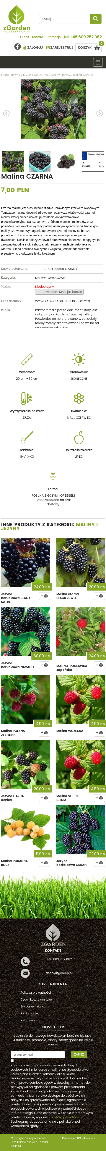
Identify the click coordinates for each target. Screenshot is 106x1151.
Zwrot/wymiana (32, 1006)
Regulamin (29, 1020)
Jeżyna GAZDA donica (12, 798)
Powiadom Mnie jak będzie (59, 291)
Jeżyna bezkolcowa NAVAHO (17, 665)
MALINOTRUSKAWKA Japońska (71, 667)
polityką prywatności (66, 1117)
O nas (24, 37)
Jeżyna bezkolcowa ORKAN (71, 863)
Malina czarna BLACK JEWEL (67, 596)
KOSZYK (90, 46)
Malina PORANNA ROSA (14, 863)
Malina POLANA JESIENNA (13, 732)
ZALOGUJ (35, 47)
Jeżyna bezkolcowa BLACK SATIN (15, 598)
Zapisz (79, 1054)
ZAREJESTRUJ (61, 47)
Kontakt (37, 37)
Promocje (54, 37)
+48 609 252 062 (86, 37)
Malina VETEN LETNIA (67, 798)
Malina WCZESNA (69, 730)
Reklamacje (29, 1013)
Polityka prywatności (36, 992)
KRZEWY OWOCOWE (50, 277)
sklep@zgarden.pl (59, 973)
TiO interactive (86, 1138)
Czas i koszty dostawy (37, 999)
